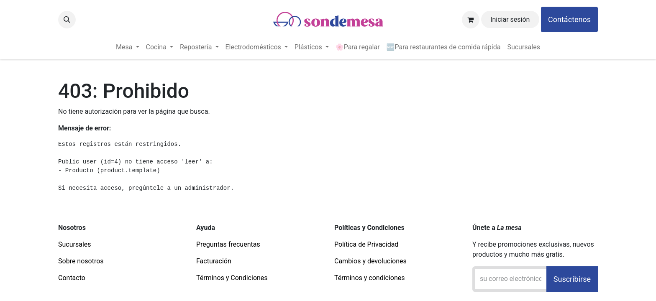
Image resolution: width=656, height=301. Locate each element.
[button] (67, 19)
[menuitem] (127, 47)
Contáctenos (569, 19)
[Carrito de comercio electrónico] (470, 19)
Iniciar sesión (510, 19)
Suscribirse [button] (572, 279)
